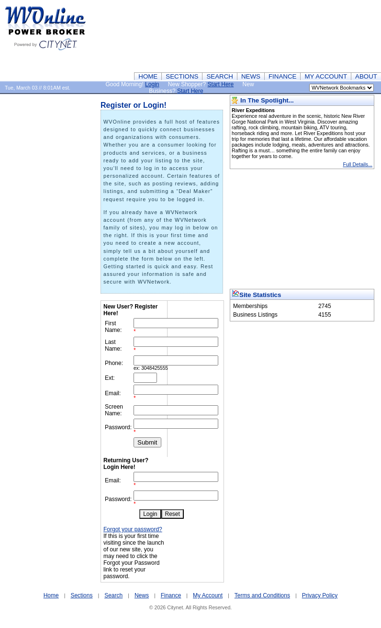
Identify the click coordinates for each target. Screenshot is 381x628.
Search (113, 595)
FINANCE (283, 76)
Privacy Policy (320, 595)
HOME (147, 76)
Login (152, 84)
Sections (81, 595)
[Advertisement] (333, 36)
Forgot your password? (132, 529)
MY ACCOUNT (325, 76)
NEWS (250, 76)
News (141, 595)
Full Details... (357, 164)
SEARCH (219, 76)
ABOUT (366, 76)
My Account (208, 595)
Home (51, 595)
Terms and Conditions (262, 595)
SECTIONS (182, 76)
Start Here (221, 84)
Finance (171, 595)
